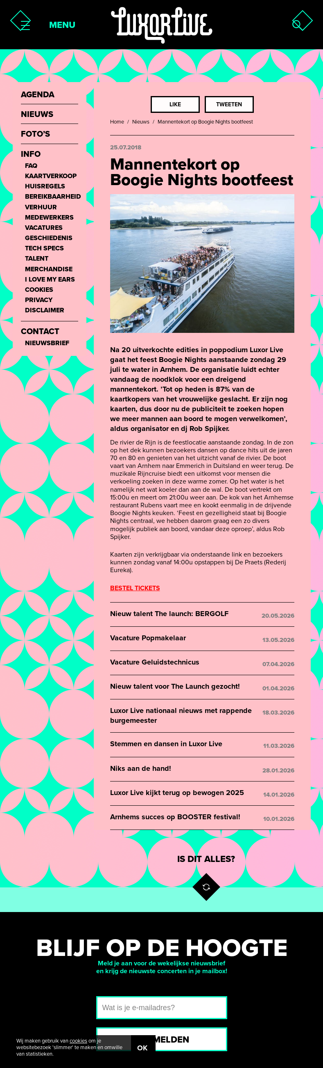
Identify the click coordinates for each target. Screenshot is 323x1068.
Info (31, 154)
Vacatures (44, 228)
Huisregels (45, 186)
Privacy (38, 300)
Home (117, 122)
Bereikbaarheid (51, 197)
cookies (78, 1041)
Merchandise (48, 269)
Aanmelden (161, 1039)
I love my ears (50, 280)
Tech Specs (44, 248)
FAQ (31, 166)
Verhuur (41, 207)
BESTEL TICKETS (135, 588)
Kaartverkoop (51, 176)
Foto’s (35, 134)
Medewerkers (49, 218)
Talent (36, 259)
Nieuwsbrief (47, 343)
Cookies (39, 290)
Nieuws (140, 122)
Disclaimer (44, 310)
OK (142, 1047)
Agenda (37, 95)
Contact (40, 332)
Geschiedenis (48, 238)
